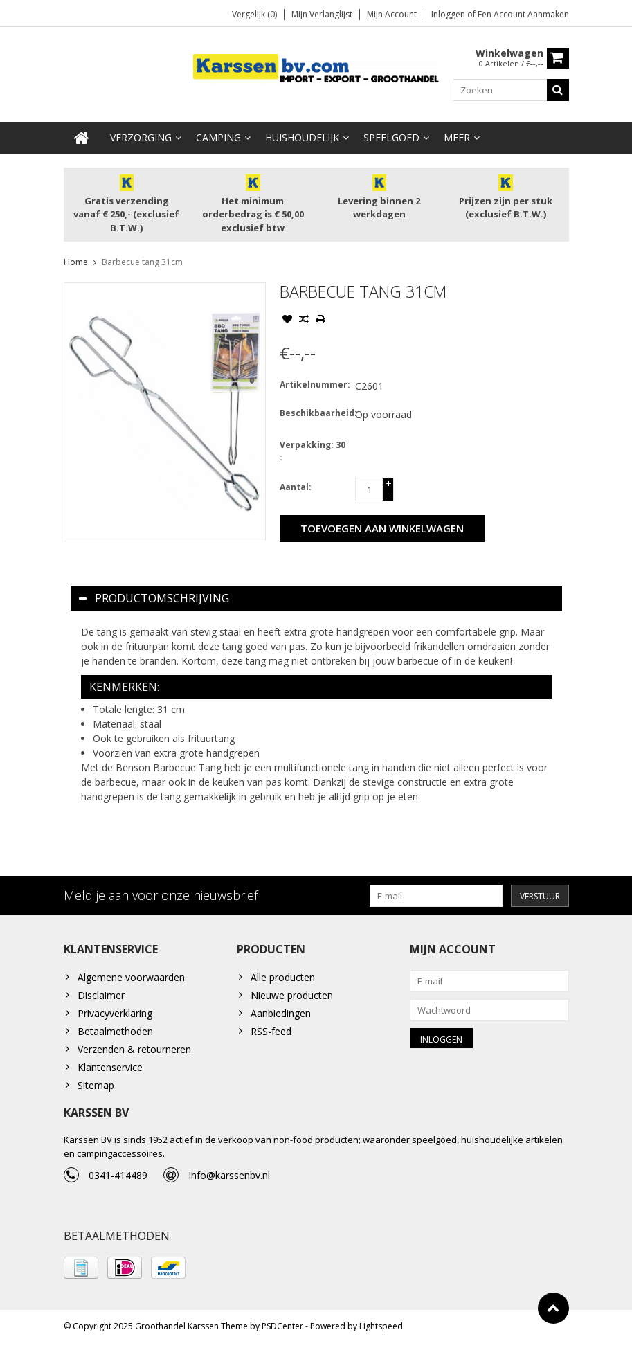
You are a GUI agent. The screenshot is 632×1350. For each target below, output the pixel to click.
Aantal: (296, 488)
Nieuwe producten (292, 996)
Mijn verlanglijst (321, 14)
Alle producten (283, 978)
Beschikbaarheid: (314, 414)
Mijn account (392, 14)
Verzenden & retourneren (134, 1050)
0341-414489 (118, 1180)
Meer (457, 138)
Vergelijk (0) (254, 14)
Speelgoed (391, 138)
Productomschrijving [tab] (154, 598)
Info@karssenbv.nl (229, 1180)
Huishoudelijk (302, 138)
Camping (218, 138)
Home (76, 263)
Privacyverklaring (115, 1014)
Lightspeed (381, 1333)
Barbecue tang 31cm (142, 263)
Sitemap (96, 1086)
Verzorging (141, 138)
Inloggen (449, 14)
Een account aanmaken (523, 14)
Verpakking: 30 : (312, 452)
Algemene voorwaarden (131, 978)
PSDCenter (282, 1333)
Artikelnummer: (314, 385)
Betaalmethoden (115, 1032)
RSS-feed (271, 1032)
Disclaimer (101, 996)
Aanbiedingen (281, 1014)
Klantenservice (110, 1068)
